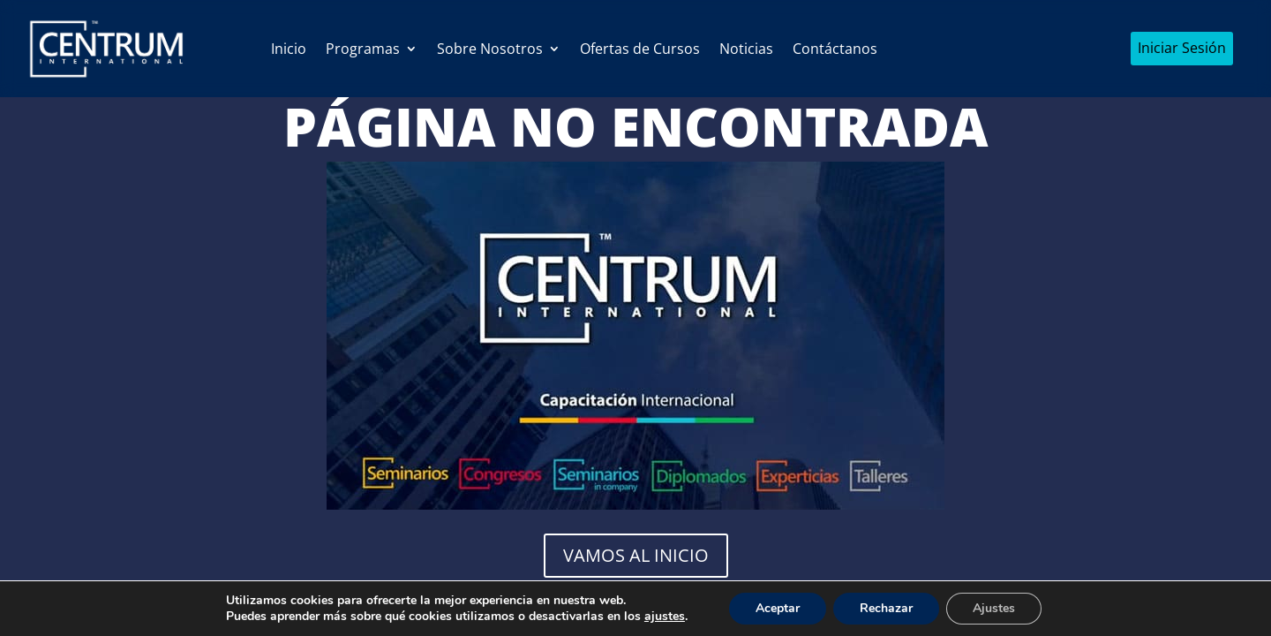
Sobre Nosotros (490, 48)
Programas (363, 48)
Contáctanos (835, 48)
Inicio (288, 48)
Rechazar (886, 608)
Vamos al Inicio (636, 555)
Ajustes (994, 608)
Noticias (746, 48)
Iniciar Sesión (1182, 47)
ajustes (664, 617)
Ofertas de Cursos (640, 48)
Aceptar (778, 608)
